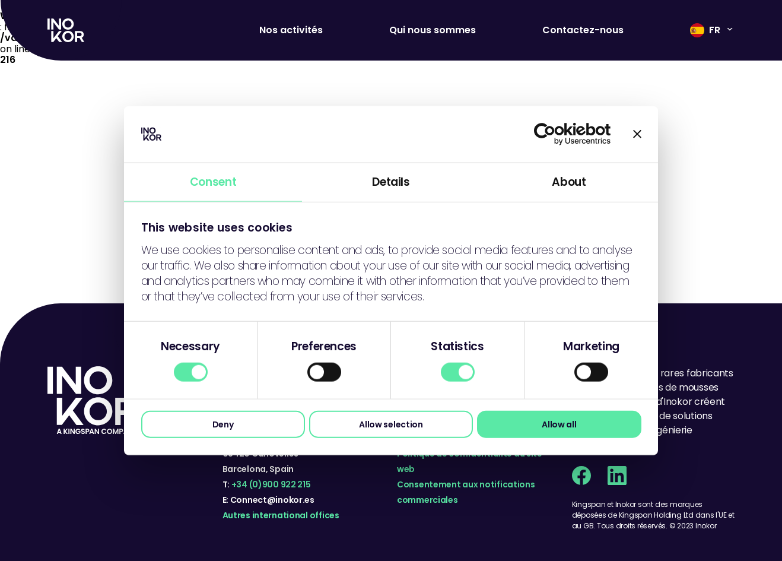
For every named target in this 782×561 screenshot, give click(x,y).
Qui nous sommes (432, 30)
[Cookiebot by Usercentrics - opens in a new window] (559, 134)
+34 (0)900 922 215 (271, 484)
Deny (223, 424)
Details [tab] (390, 181)
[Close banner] (637, 134)
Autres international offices (280, 515)
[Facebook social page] (581, 475)
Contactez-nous (583, 30)
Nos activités (291, 30)
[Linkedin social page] (617, 475)
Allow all (559, 424)
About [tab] (569, 181)
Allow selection (391, 424)
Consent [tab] (213, 181)
